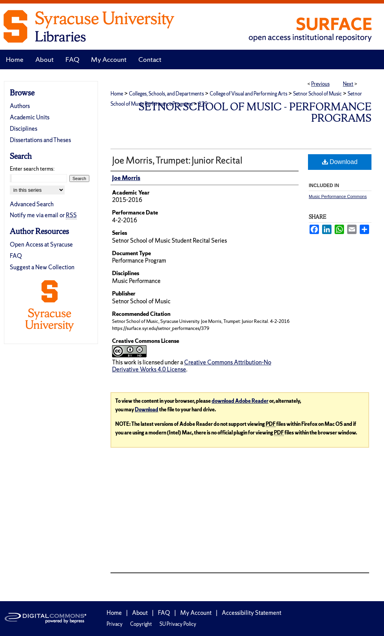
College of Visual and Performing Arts (248, 93)
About (140, 613)
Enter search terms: (32, 168)
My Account (196, 613)
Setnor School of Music (317, 93)
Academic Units (29, 117)
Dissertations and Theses (40, 140)
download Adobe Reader (240, 401)
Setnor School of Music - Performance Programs (255, 112)
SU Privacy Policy (177, 624)
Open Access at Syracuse (41, 244)
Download (340, 162)
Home (116, 93)
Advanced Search (32, 204)
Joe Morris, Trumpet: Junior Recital (177, 160)
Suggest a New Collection (42, 267)
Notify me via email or (43, 215)
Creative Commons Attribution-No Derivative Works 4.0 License (191, 365)
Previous (320, 84)
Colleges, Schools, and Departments (166, 93)
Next (348, 84)
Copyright (141, 624)
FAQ (16, 256)
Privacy (115, 624)
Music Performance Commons (338, 196)
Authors (20, 106)
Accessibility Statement (251, 613)
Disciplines (23, 128)
